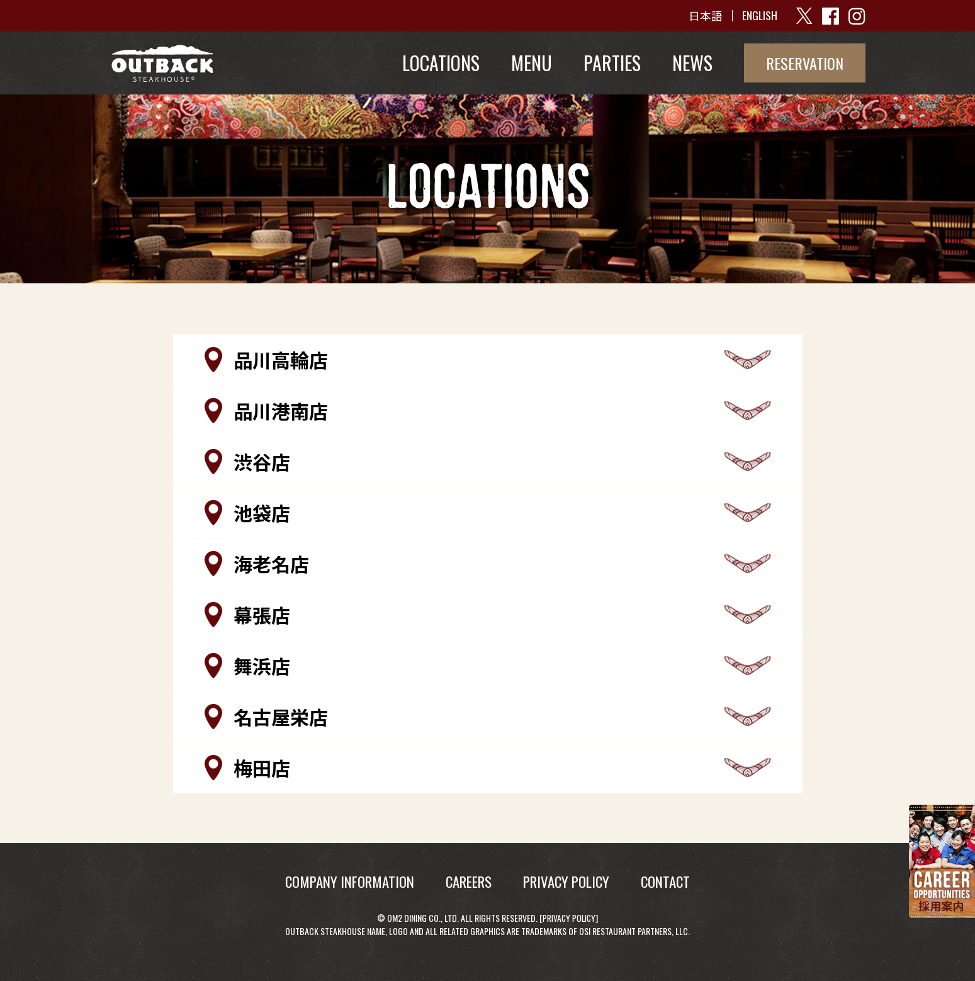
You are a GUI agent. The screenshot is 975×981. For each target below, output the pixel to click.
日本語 (705, 16)
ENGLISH (759, 16)
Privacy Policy (569, 917)
